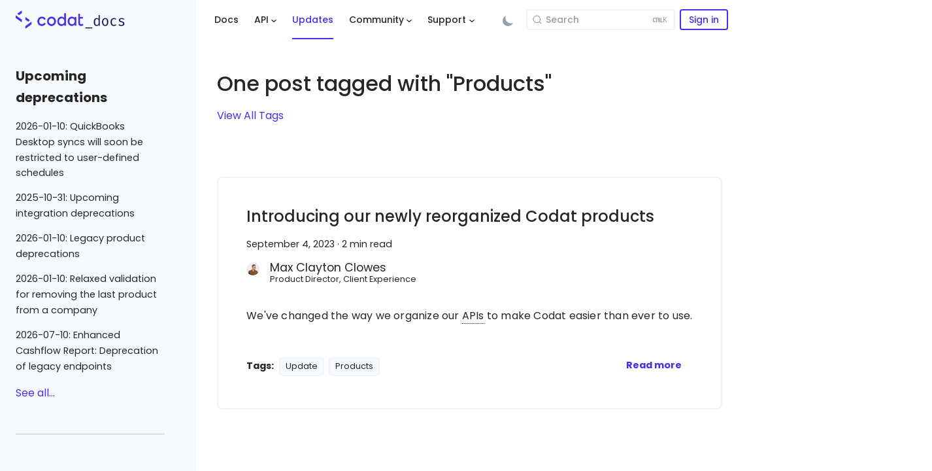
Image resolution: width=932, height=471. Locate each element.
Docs (226, 19)
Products (354, 366)
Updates (312, 19)
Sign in (704, 19)
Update (302, 366)
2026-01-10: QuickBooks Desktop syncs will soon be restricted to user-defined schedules (79, 149)
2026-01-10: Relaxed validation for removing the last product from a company (86, 294)
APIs (473, 315)
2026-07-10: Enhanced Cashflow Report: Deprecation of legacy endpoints (87, 350)
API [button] (261, 19)
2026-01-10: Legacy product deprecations (80, 246)
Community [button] (376, 19)
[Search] (600, 19)
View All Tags (250, 115)
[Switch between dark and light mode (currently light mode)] (508, 19)
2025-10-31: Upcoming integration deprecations (75, 205)
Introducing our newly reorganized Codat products (450, 216)
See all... (35, 392)
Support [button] (446, 19)
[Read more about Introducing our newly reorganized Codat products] (654, 365)
